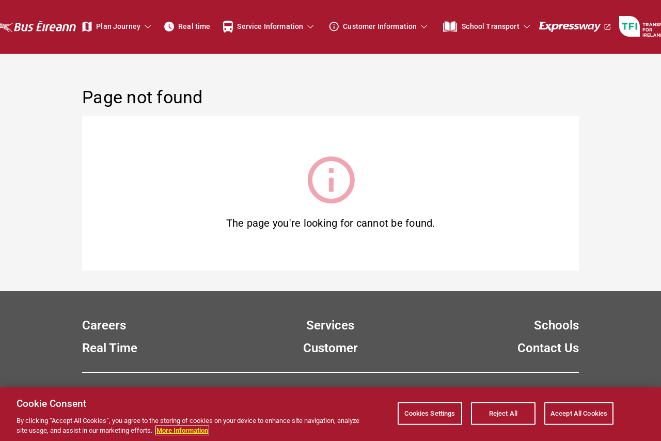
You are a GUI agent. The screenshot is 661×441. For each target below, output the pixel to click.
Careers (104, 325)
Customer (330, 348)
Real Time (109, 348)
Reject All (503, 413)
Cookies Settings (429, 413)
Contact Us (548, 348)
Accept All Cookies (578, 413)
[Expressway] (575, 26)
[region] (330, 414)
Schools (556, 325)
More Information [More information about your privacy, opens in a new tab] (182, 430)
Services (330, 325)
